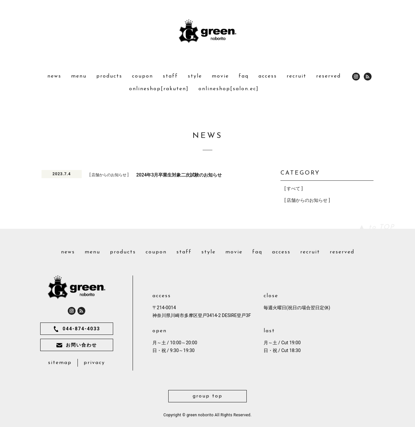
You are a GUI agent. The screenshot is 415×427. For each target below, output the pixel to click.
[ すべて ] (293, 188)
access (267, 76)
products (109, 76)
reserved (328, 76)
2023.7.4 (62, 174)
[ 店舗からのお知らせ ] (108, 175)
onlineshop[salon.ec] (228, 89)
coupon (142, 76)
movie (220, 76)
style (195, 76)
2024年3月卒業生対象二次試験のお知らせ (179, 174)
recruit (296, 76)
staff (170, 76)
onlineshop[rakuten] (159, 89)
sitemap (60, 362)
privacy (94, 362)
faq (244, 76)
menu (79, 76)
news (54, 76)
